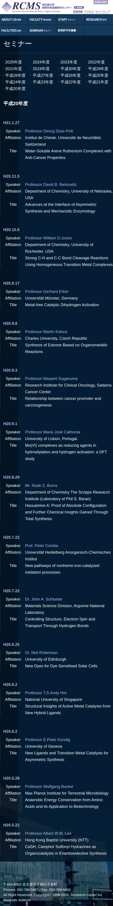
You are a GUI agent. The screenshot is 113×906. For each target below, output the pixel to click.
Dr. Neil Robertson (41, 652)
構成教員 (42, 19)
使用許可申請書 (70, 30)
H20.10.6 (11, 229)
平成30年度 (70, 68)
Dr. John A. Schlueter (43, 599)
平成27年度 (43, 75)
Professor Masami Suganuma (51, 378)
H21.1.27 (11, 122)
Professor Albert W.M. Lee (48, 833)
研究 (99, 19)
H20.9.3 (10, 370)
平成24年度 (15, 82)
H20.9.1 (10, 423)
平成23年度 (43, 82)
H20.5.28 (11, 778)
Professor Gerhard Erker (46, 291)
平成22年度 (70, 82)
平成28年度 (15, 75)
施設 (14, 30)
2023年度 (68, 62)
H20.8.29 (11, 477)
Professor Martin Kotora (46, 331)
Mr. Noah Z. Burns (41, 485)
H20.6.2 (10, 684)
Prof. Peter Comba (41, 545)
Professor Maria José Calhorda (52, 432)
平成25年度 (98, 75)
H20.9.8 (10, 323)
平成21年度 (98, 82)
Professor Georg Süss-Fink (49, 131)
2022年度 (96, 62)
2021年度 (13, 68)
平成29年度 (98, 68)
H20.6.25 (11, 644)
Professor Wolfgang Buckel (49, 786)
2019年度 (41, 68)
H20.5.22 (11, 825)
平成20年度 (15, 88)
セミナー (42, 30)
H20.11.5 (11, 176)
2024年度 (41, 62)
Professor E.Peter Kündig (47, 739)
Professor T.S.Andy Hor (46, 693)
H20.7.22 (11, 537)
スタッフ (70, 19)
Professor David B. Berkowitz (51, 184)
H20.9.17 (11, 283)
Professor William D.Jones (48, 238)
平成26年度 (70, 75)
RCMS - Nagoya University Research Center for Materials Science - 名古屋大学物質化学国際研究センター (43, 7)
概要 (14, 19)
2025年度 (13, 62)
